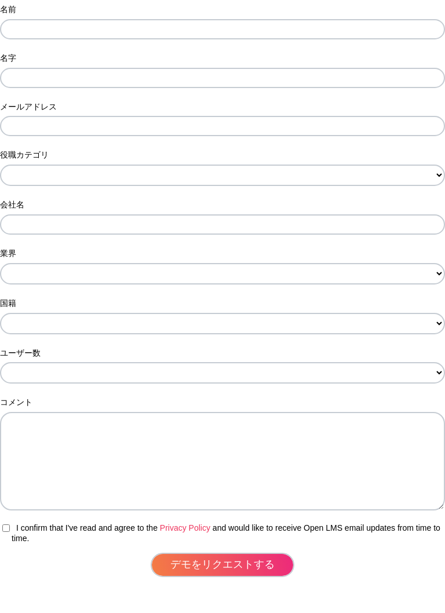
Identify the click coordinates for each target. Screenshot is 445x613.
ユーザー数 (20, 352)
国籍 (8, 303)
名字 (8, 58)
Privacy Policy (185, 545)
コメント (16, 402)
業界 (8, 253)
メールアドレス (28, 106)
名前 (8, 9)
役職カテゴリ (24, 154)
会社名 (12, 204)
